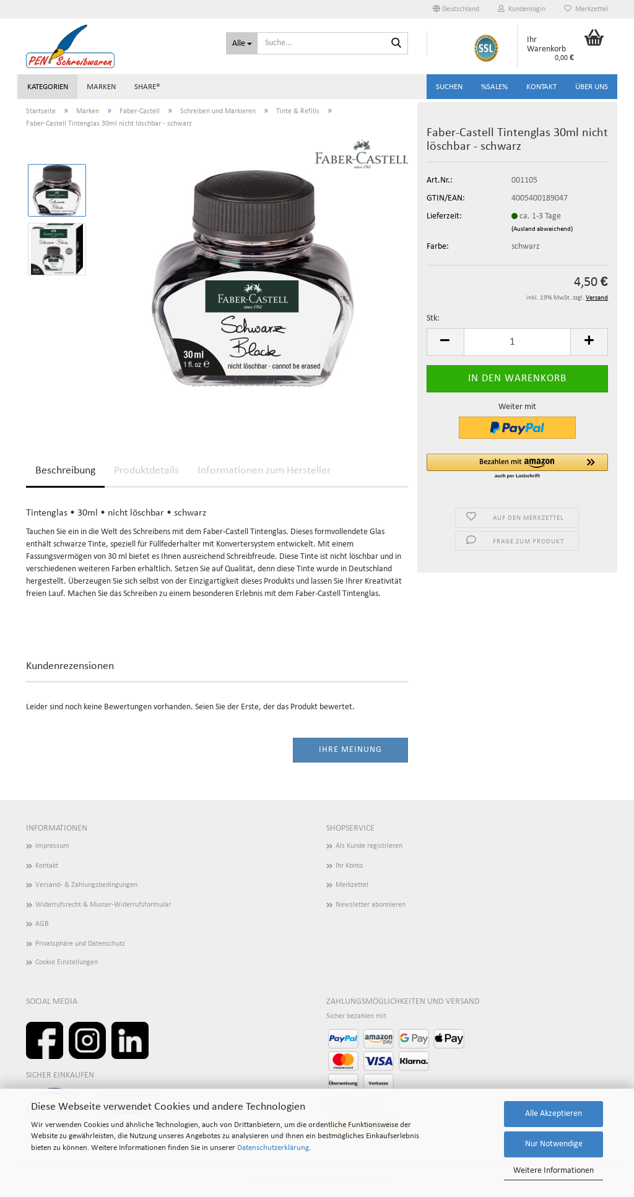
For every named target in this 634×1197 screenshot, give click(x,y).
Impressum (52, 846)
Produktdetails (146, 471)
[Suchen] (396, 44)
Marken (101, 87)
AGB (42, 924)
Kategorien (47, 87)
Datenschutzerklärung (273, 1148)
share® (147, 87)
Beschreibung (65, 471)
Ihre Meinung (350, 749)
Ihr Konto (349, 866)
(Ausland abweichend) (542, 229)
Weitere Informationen (553, 1170)
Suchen (449, 87)
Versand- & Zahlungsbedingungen (86, 885)
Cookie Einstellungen (66, 962)
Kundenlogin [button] (521, 9)
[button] (456, 9)
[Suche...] (242, 43)
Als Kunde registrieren (369, 846)
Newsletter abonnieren (371, 905)
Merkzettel (586, 9)
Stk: (433, 318)
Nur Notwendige (554, 1144)
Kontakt (541, 87)
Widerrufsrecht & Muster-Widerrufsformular (103, 905)
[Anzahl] (517, 342)
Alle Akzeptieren (553, 1113)
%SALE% (494, 87)
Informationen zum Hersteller (264, 471)
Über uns (591, 87)
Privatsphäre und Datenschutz (80, 944)
